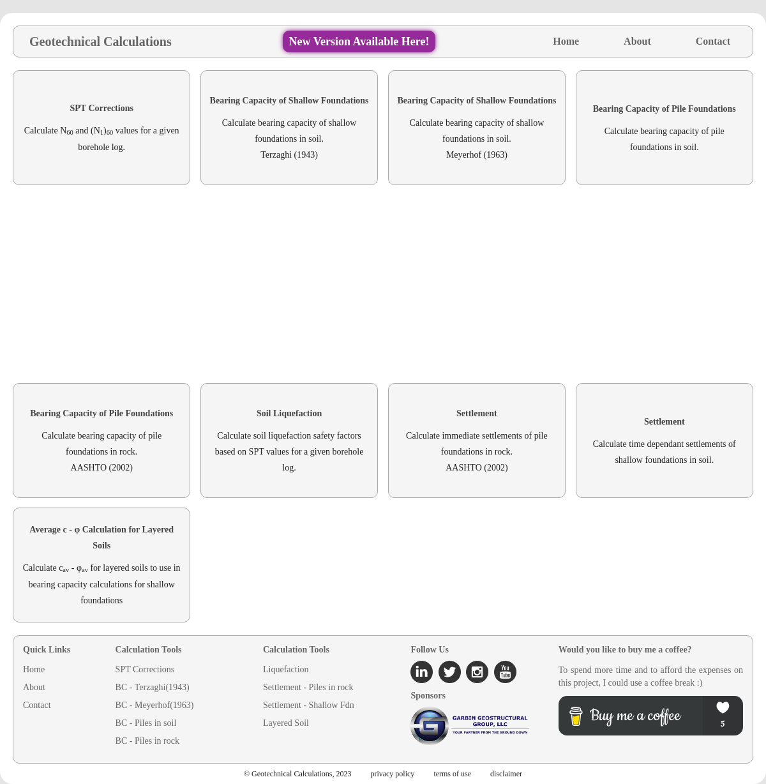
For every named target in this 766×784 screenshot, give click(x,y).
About (637, 41)
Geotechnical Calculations (100, 41)
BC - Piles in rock (147, 741)
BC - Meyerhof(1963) (155, 705)
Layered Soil (286, 723)
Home (566, 41)
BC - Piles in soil (146, 723)
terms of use (452, 773)
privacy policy (392, 773)
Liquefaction (286, 669)
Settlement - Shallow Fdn (308, 705)
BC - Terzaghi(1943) (153, 687)
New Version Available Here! (359, 41)
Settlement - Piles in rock (308, 687)
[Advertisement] (383, 284)
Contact (713, 41)
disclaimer (506, 773)
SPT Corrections (145, 669)
